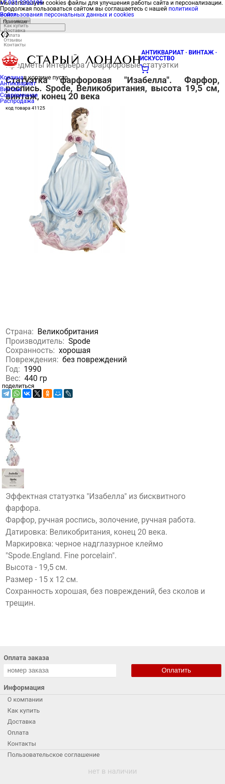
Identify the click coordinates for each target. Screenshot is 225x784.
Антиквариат (18, 83)
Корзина (11, 77)
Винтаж (10, 89)
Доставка (14, 30)
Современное (19, 95)
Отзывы (13, 40)
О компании (17, 21)
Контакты (15, 44)
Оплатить (176, 670)
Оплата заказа (26, 658)
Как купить (16, 25)
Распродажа (17, 100)
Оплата (12, 35)
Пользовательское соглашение (53, 754)
